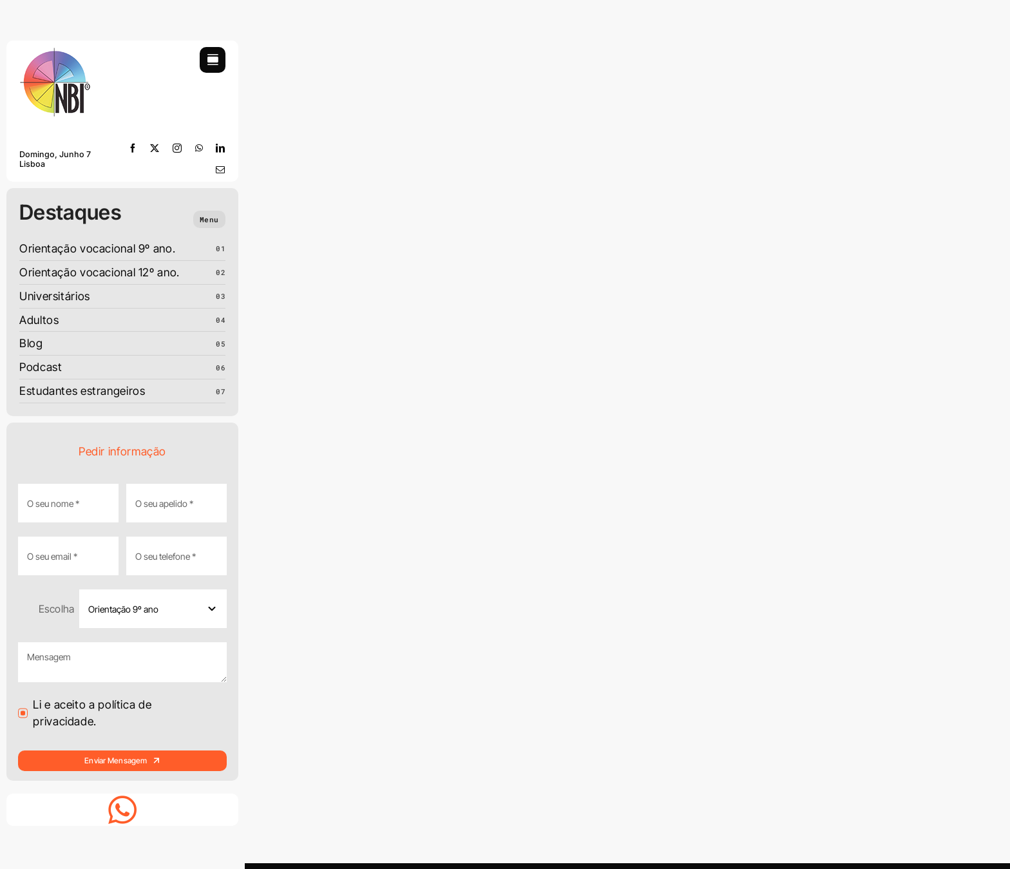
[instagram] (177, 148)
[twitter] (155, 148)
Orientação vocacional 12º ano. (99, 272)
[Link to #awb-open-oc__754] (212, 60)
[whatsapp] (199, 148)
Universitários (54, 296)
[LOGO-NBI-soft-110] (54, 52)
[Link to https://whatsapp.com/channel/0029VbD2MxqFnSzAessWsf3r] (122, 810)
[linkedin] (220, 148)
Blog (31, 343)
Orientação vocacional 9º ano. (97, 248)
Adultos (39, 320)
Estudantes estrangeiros (82, 390)
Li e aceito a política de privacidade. (92, 713)
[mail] (220, 170)
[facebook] (133, 148)
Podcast (40, 367)
